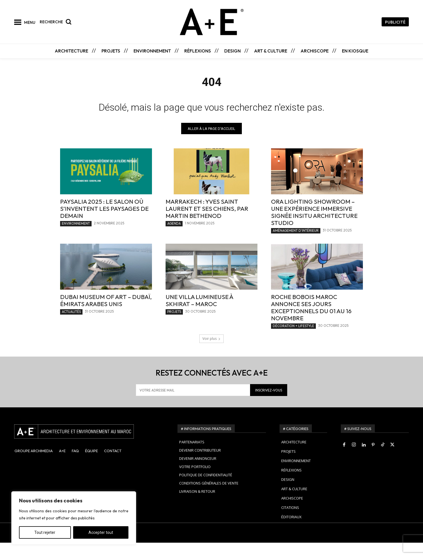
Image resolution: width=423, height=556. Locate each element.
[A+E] (89, 445)
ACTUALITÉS (71, 325)
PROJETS (174, 325)
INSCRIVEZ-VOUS (268, 403)
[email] (193, 403)
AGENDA (174, 237)
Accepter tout (100, 532)
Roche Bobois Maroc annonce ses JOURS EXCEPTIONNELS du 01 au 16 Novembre (311, 320)
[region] (73, 518)
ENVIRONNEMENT (76, 237)
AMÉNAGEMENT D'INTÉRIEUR (296, 244)
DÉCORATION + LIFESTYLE (293, 339)
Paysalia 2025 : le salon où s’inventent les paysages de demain (104, 222)
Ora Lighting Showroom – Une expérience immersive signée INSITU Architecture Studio (314, 225)
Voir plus (211, 351)
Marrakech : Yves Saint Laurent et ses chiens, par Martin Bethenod (207, 222)
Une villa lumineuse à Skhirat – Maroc (199, 313)
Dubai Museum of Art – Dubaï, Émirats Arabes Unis (106, 313)
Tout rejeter (44, 532)
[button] (57, 22)
